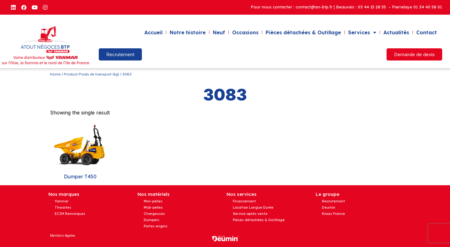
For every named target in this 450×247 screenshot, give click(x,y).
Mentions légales (62, 235)
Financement (244, 201)
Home (55, 74)
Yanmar (61, 201)
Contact (426, 32)
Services (362, 32)
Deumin (328, 207)
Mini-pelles (153, 201)
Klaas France (333, 213)
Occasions (245, 32)
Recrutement (333, 201)
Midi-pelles (153, 207)
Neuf (219, 32)
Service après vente (250, 213)
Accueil (153, 32)
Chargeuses (154, 213)
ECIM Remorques (70, 213)
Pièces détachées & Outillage (303, 32)
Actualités (396, 32)
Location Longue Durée (253, 207)
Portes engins (156, 226)
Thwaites (63, 207)
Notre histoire (188, 32)
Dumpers (151, 220)
